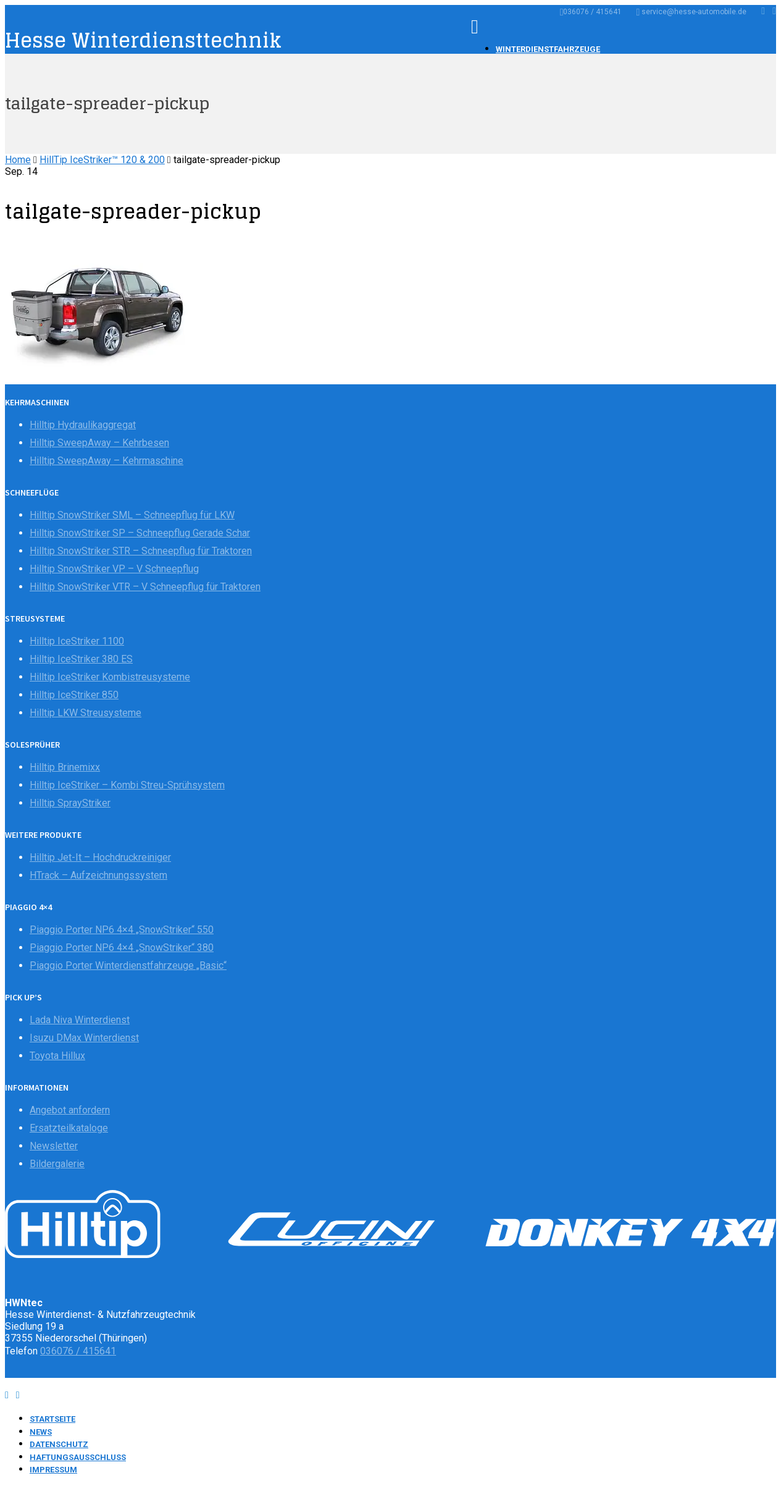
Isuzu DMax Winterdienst (84, 1038)
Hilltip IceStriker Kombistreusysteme (110, 677)
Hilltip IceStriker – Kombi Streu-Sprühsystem (127, 785)
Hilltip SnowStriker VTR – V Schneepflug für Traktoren (145, 587)
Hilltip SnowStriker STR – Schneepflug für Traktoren (141, 551)
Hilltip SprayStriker (70, 803)
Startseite (52, 1419)
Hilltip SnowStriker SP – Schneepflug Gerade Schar (140, 533)
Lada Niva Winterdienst (80, 1020)
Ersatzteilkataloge (69, 1128)
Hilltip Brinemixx (65, 767)
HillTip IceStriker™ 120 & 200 (102, 160)
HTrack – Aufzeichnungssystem (98, 875)
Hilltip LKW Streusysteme (85, 713)
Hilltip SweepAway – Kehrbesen (99, 443)
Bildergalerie (57, 1164)
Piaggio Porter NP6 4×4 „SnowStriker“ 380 (122, 947)
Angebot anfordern (70, 1110)
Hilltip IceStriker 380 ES (81, 659)
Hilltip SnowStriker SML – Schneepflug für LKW (132, 515)
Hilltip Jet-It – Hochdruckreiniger (100, 857)
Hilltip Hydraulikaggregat (83, 425)
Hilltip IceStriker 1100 (77, 641)
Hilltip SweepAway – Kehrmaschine (106, 460)
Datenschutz (59, 1444)
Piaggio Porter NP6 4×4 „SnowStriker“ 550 (122, 929)
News (41, 1432)
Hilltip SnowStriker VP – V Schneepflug (114, 569)
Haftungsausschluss (78, 1457)
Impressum (53, 1469)
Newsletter (54, 1146)
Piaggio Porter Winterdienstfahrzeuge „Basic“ (128, 965)
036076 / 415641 (591, 11)
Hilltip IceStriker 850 (74, 695)
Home (18, 160)
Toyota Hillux (57, 1056)
